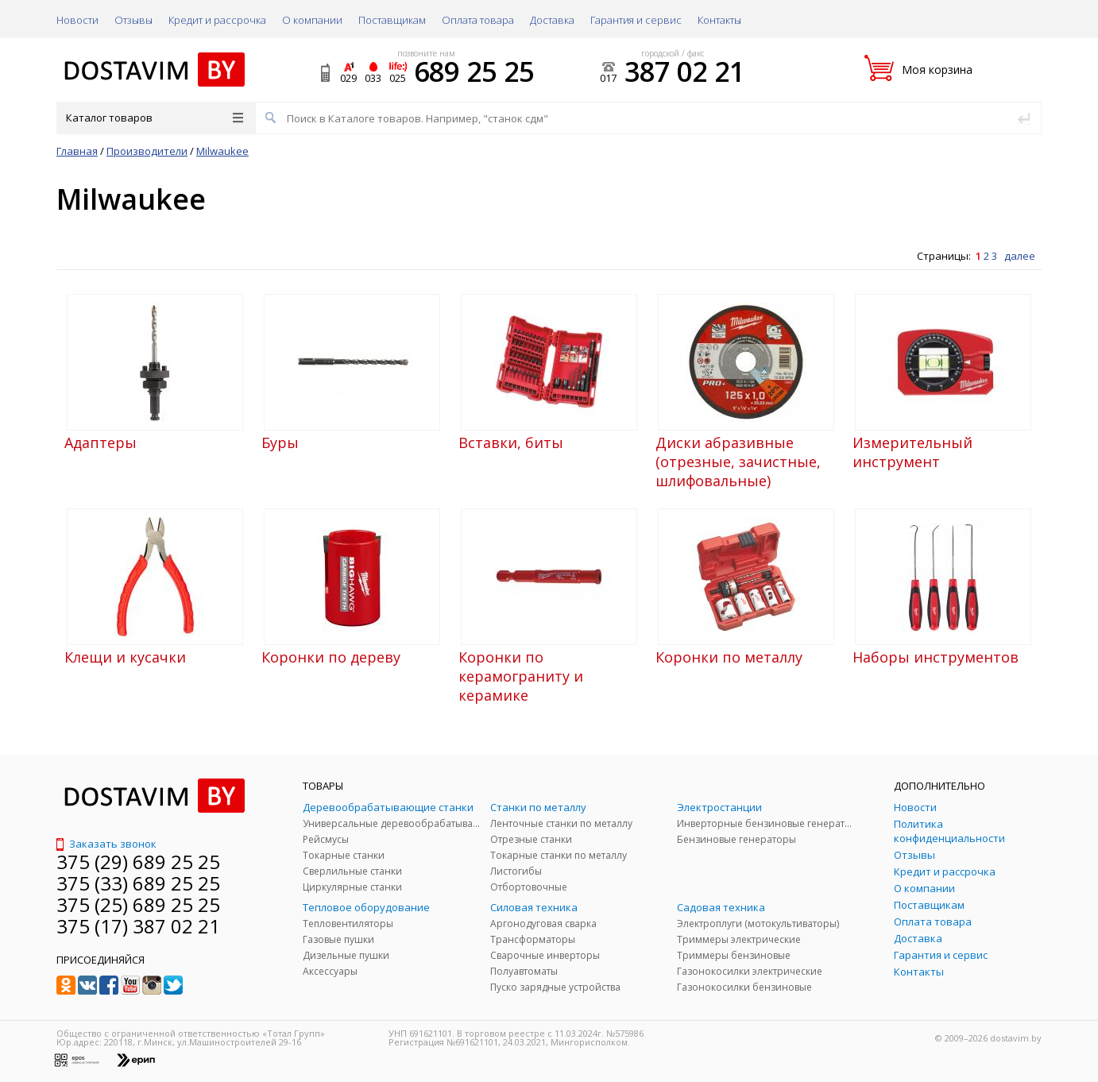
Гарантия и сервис (636, 20)
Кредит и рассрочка (217, 20)
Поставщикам (392, 20)
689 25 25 (474, 71)
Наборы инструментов (935, 657)
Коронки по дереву (330, 657)
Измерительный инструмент (912, 452)
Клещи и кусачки (125, 657)
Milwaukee (222, 151)
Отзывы (133, 20)
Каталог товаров (154, 117)
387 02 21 (684, 71)
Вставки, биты (510, 442)
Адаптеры (100, 442)
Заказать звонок (106, 844)
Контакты (719, 20)
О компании (312, 20)
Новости (77, 20)
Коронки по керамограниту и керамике (520, 676)
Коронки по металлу (728, 657)
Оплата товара (478, 20)
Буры (280, 442)
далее (1019, 256)
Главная (77, 151)
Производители (147, 151)
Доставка (552, 20)
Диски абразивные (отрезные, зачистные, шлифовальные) (738, 461)
